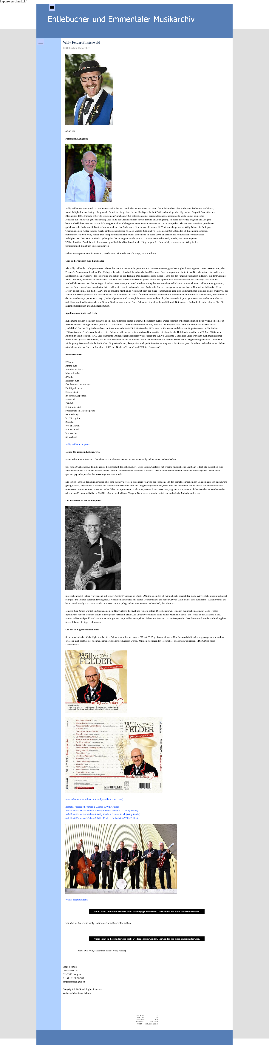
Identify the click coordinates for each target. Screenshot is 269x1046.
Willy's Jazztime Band (76, 899)
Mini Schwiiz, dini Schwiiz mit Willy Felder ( (94, 799)
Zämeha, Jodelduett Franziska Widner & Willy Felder (92, 806)
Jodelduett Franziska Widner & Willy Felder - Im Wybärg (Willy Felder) (101, 818)
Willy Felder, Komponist (77, 444)
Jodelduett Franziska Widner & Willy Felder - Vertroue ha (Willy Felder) (101, 810)
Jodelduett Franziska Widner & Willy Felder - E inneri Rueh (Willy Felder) (102, 814)
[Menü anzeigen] (52, 7)
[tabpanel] (146, 478)
